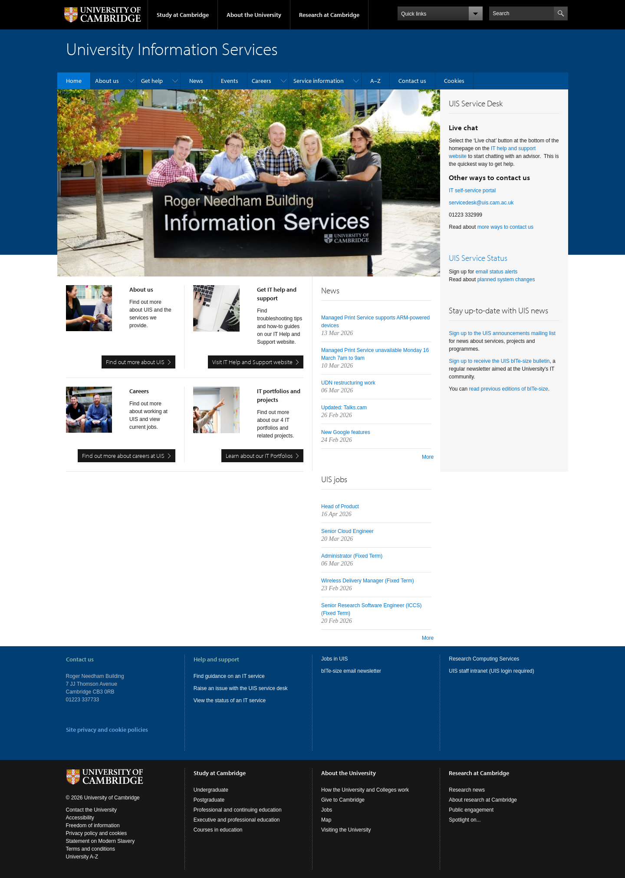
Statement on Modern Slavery (100, 841)
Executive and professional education (237, 820)
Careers (261, 81)
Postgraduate (209, 800)
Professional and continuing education (238, 810)
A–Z (375, 81)
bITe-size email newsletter (351, 671)
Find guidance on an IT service (229, 676)
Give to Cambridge (343, 800)
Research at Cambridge (329, 15)
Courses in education (218, 830)
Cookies (454, 81)
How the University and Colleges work (365, 790)
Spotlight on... (464, 820)
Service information (318, 81)
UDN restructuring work (348, 383)
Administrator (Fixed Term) (351, 556)
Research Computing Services (484, 659)
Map (326, 820)
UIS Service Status (478, 258)
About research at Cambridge (483, 800)
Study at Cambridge (183, 15)
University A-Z (82, 857)
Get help (152, 81)
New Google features (345, 432)
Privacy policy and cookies (96, 833)
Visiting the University (346, 830)
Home (74, 81)
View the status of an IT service (230, 700)
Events (229, 81)
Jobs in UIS (334, 659)
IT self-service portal (472, 190)
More (428, 457)
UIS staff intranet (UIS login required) (491, 671)
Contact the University (91, 810)
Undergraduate (211, 790)
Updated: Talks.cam (344, 407)
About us (107, 81)
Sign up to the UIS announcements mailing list (502, 333)
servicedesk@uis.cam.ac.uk (481, 203)
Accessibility (80, 818)
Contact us (412, 81)
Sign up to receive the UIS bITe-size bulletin (499, 361)
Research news (467, 790)
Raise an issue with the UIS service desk (241, 688)
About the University (254, 15)
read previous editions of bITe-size (508, 389)
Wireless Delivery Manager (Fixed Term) (367, 581)
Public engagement (471, 810)
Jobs (326, 810)
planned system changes (506, 279)
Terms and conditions (90, 849)
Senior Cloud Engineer (347, 531)
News (196, 81)
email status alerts (497, 272)
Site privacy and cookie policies (107, 729)
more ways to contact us (505, 227)
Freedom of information (93, 825)
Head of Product (340, 506)
